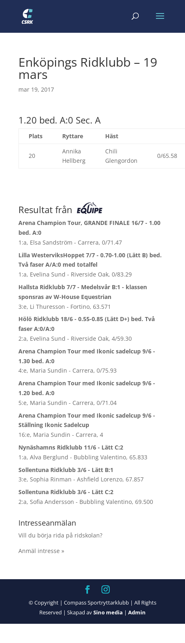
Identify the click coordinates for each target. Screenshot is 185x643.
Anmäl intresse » (41, 551)
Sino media (108, 612)
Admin (137, 612)
